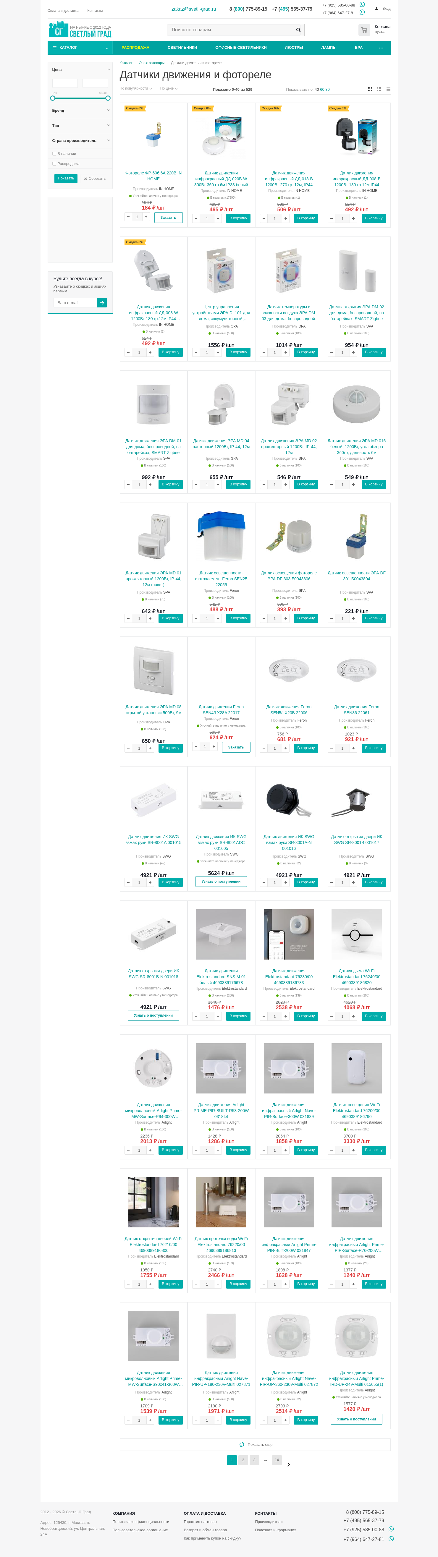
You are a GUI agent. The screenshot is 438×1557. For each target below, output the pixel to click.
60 (322, 89)
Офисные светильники (241, 47)
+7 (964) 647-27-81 (338, 13)
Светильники (182, 47)
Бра (359, 47)
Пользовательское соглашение (140, 1530)
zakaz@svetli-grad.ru (194, 9)
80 (327, 89)
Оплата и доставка (205, 1513)
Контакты (266, 1513)
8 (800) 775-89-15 (364, 1512)
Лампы (329, 47)
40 (317, 89)
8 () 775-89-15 (248, 9)
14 (277, 1460)
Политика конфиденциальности (141, 1521)
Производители (268, 1521)
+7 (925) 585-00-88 (338, 5)
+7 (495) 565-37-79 (364, 1520)
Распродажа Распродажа (89, 200)
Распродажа (136, 47)
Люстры (294, 47)
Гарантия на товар (200, 1521)
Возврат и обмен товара (205, 1530)
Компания (124, 1513)
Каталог (68, 47)
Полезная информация (275, 1530)
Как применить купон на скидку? (212, 1538)
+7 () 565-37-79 (292, 9)
